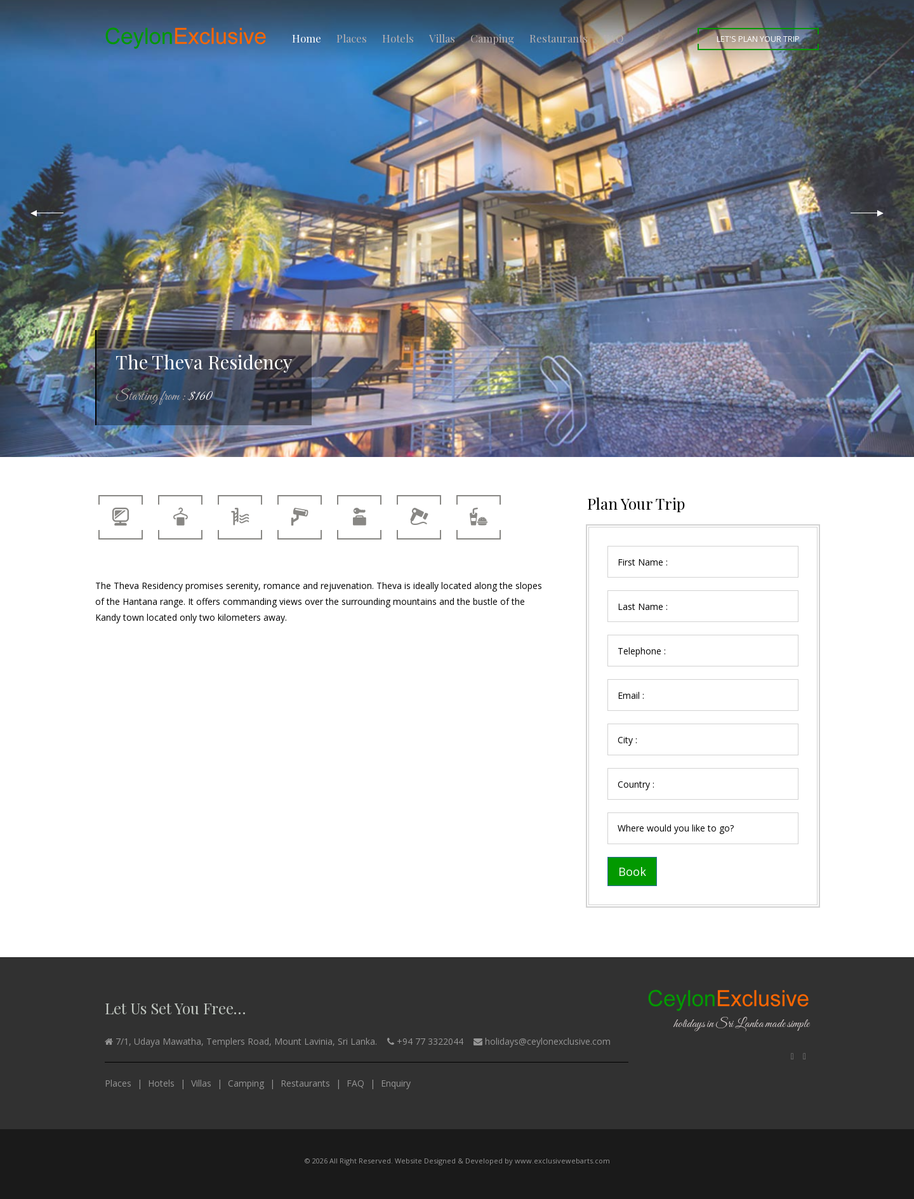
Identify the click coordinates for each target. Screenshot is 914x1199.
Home (306, 38)
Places (351, 38)
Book (632, 871)
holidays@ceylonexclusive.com (548, 1041)
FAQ (613, 38)
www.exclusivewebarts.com (562, 1160)
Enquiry (396, 1083)
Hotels (398, 38)
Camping (492, 38)
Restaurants (558, 38)
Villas (442, 38)
